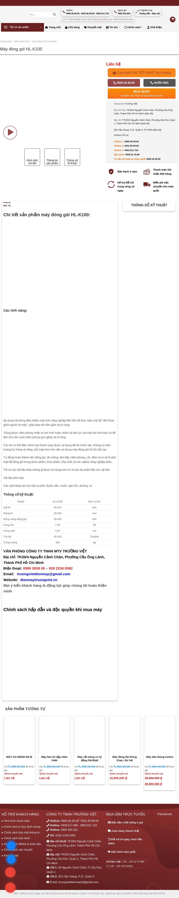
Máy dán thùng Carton (159, 756)
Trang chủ (53, 27)
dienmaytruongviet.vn (38, 580)
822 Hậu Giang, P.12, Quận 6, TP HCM (137, 130)
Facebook (164, 814)
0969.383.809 (16, 766)
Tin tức (113, 27)
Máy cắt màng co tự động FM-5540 (89, 758)
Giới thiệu (154, 27)
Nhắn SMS (159, 82)
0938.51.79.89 (132, 154)
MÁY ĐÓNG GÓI (22, 41)
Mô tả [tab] (6, 205)
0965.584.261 (69, 829)
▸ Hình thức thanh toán (16, 820)
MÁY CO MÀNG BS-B (19, 756)
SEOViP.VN (159, 893)
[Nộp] (54, 14)
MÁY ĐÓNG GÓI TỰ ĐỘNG (44, 41)
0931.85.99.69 (132, 145)
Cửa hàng (72, 27)
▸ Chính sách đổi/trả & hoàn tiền (21, 844)
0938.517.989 (69, 825)
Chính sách (134, 27)
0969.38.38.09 (124, 82)
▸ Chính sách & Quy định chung (21, 826)
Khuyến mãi (93, 27)
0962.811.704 (131, 150)
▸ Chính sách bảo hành (16, 838)
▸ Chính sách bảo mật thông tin (21, 832)
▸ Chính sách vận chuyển (17, 849)
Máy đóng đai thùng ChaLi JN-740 (125, 758)
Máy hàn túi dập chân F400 (54, 758)
